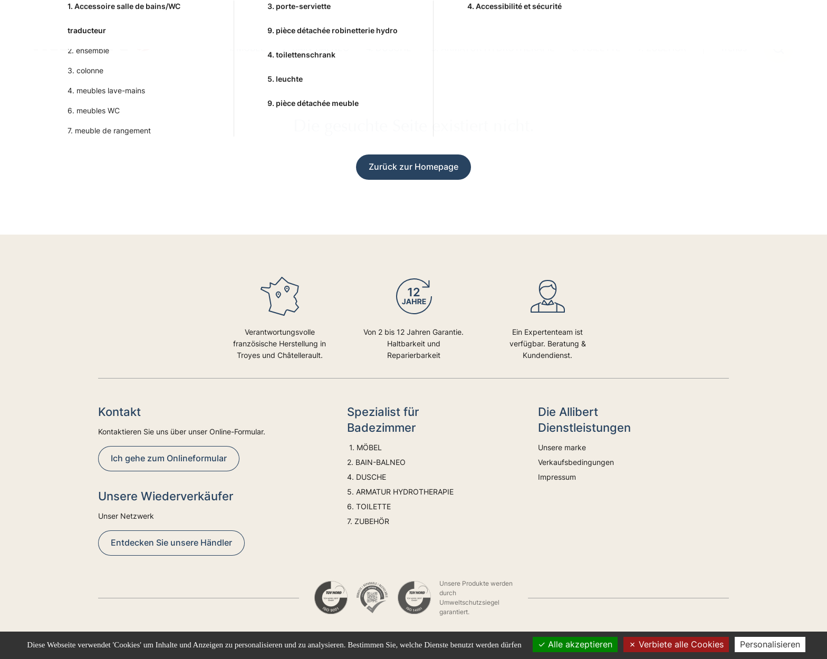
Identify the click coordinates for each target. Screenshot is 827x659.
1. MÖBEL (245, 48)
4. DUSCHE (390, 48)
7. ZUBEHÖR (662, 48)
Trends (733, 48)
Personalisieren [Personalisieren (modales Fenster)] (770, 644)
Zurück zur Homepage (413, 166)
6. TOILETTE (596, 48)
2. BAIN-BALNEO (315, 48)
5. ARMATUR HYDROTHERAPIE (493, 48)
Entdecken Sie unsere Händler (171, 542)
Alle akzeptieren (575, 644)
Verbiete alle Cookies (676, 644)
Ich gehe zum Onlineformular (169, 458)
